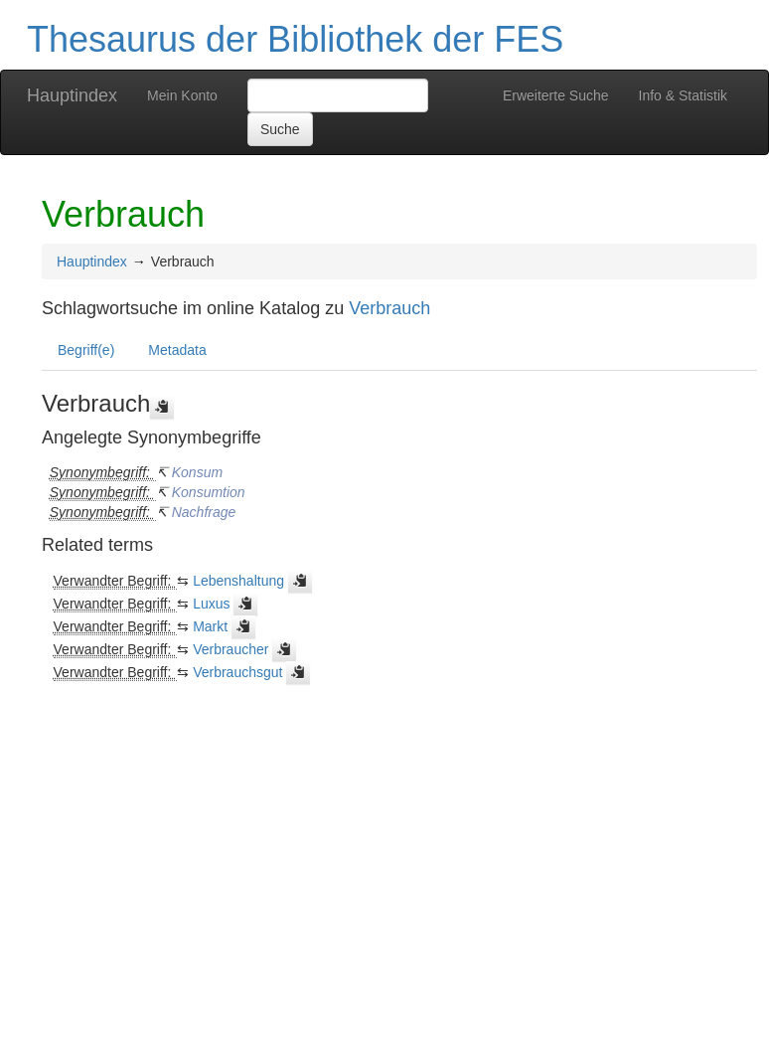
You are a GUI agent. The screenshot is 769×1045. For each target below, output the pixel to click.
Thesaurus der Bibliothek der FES (295, 39)
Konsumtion (208, 492)
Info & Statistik (683, 95)
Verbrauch (389, 308)
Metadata (177, 350)
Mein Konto (182, 95)
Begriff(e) (86, 350)
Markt (210, 626)
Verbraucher (230, 649)
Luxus (211, 603)
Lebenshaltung (238, 581)
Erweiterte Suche (556, 95)
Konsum (197, 472)
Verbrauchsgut (237, 672)
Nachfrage (204, 512)
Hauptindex (72, 95)
